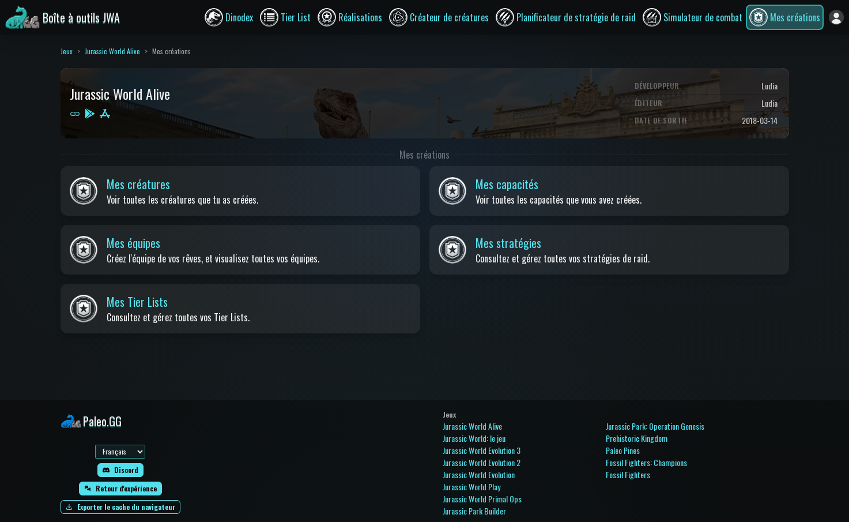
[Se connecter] (836, 17)
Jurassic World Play (471, 486)
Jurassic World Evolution (479, 474)
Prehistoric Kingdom (636, 438)
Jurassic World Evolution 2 (481, 462)
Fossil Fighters (628, 474)
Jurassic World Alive (112, 51)
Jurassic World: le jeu (474, 438)
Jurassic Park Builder (474, 511)
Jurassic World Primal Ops (482, 499)
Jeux (67, 51)
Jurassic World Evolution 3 (481, 450)
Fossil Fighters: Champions (646, 462)
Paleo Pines (623, 450)
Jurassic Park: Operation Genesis (655, 426)
